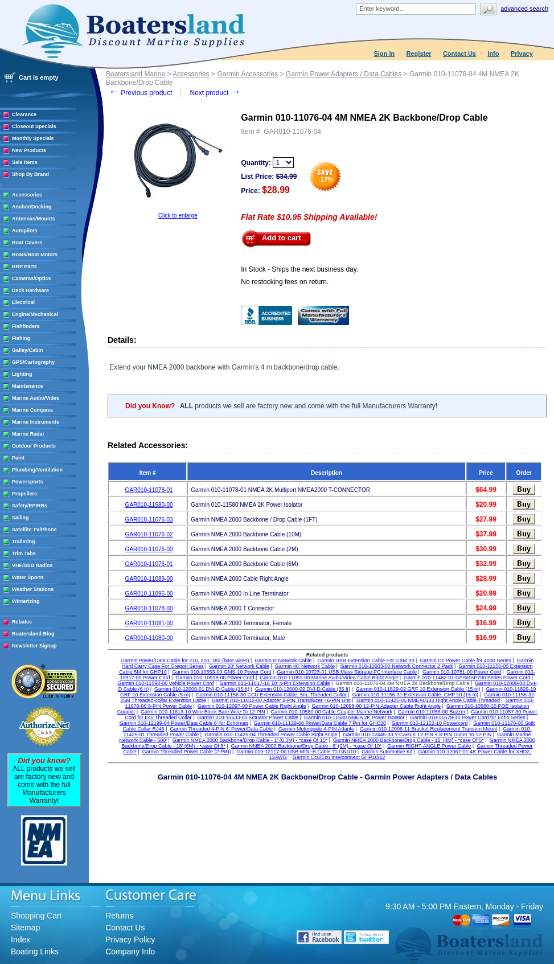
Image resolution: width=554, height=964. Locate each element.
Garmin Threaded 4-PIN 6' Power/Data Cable (221, 729)
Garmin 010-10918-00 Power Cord (214, 677)
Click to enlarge (178, 215)
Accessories (27, 195)
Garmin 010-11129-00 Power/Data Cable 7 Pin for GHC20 (320, 723)
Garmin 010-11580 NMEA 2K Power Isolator (354, 717)
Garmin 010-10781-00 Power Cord (461, 672)
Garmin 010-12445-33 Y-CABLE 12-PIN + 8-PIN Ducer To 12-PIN (417, 734)
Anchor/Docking (32, 207)
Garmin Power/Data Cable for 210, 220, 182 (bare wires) (185, 660)
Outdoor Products (34, 446)
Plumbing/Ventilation (37, 470)
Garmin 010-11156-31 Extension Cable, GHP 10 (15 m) (415, 695)
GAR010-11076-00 (149, 549)
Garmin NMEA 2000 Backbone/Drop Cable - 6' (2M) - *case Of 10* (306, 746)
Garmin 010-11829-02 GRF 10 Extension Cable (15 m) (418, 689)
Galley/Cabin (27, 350)
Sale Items (25, 162)
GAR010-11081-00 (149, 623)
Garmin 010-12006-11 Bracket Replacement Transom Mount (429, 729)
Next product (215, 93)
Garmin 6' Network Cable (283, 660)
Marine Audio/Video (36, 398)
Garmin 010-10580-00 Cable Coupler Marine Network (331, 712)
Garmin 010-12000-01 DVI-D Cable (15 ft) (201, 689)
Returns (119, 915)
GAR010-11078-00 (149, 608)
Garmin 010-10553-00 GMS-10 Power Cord (222, 672)
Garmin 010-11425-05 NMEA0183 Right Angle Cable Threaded (428, 700)
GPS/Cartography (33, 362)
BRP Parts (24, 266)
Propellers (24, 494)
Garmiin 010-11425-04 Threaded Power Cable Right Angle (270, 734)
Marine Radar (28, 434)
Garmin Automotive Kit (387, 751)
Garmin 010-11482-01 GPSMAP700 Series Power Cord (467, 677)
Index (20, 939)
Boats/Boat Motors (35, 254)
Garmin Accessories (247, 74)
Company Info (130, 951)
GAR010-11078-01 (149, 490)
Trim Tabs (24, 553)
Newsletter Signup (34, 646)
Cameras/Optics (31, 278)
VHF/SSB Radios (32, 565)
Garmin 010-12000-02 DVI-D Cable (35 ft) (302, 689)
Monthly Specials (33, 138)
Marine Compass (32, 410)
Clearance (24, 114)
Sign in (384, 53)
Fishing (21, 338)
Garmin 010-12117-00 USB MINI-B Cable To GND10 (296, 751)
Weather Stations (33, 589)
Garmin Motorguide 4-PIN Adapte (316, 729)
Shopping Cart (36, 915)
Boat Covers (27, 242)
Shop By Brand (30, 174)
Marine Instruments (35, 422)
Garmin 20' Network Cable (239, 666)
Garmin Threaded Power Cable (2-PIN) (186, 751)
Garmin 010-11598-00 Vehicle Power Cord (165, 683)
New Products (29, 150)
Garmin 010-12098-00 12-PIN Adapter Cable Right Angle (376, 706)
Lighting (22, 374)
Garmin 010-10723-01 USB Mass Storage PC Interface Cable (347, 672)
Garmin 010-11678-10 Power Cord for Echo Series (467, 717)
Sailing (20, 517)
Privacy (522, 53)
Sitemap (25, 927)
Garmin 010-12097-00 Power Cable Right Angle (252, 706)
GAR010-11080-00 (149, 638)
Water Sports (28, 577)
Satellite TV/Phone (34, 529)
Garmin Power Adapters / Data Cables (343, 74)
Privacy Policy (130, 939)
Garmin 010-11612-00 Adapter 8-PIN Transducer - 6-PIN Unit (281, 700)
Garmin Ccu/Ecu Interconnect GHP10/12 (339, 757)
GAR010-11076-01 (149, 564)
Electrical (23, 302)
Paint (18, 458)
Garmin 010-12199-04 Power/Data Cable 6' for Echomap (184, 723)
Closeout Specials (34, 126)
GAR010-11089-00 (149, 579)
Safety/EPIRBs (29, 505)
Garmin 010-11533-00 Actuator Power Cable (247, 717)
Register (419, 53)
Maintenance (27, 386)
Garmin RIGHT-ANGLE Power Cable (429, 746)
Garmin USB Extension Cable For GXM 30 (365, 660)
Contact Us (459, 53)
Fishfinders (26, 326)
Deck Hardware (30, 290)
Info (493, 53)
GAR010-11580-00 (149, 505)
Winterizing (25, 601)
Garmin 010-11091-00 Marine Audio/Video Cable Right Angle (329, 677)
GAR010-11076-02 (149, 534)
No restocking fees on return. (285, 282)
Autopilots (25, 230)
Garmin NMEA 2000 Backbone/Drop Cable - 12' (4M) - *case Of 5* (408, 740)
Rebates (22, 622)
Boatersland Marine (135, 74)
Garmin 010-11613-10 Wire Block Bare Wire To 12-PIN (203, 712)
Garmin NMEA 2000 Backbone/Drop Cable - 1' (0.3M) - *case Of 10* (250, 740)
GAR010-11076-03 (149, 519)
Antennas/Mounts (33, 218)
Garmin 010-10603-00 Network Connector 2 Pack (396, 666)
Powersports (27, 482)
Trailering (23, 541)
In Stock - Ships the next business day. (299, 269)
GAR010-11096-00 (149, 593)
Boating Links (35, 951)
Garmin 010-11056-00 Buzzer (432, 712)
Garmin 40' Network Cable (305, 666)
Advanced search (524, 8)
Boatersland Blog (33, 634)
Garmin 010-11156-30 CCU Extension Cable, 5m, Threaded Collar (271, 695)
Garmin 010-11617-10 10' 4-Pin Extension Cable (275, 683)
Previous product (140, 93)
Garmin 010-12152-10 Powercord (430, 723)
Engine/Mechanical (35, 314)
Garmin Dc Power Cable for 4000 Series (465, 660)
